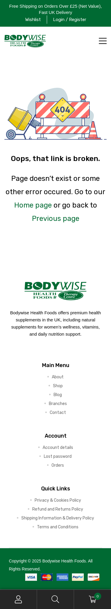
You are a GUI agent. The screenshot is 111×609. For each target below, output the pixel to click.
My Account (18, 599)
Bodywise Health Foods (64, 561)
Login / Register (69, 19)
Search (55, 599)
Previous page (55, 218)
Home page (33, 205)
